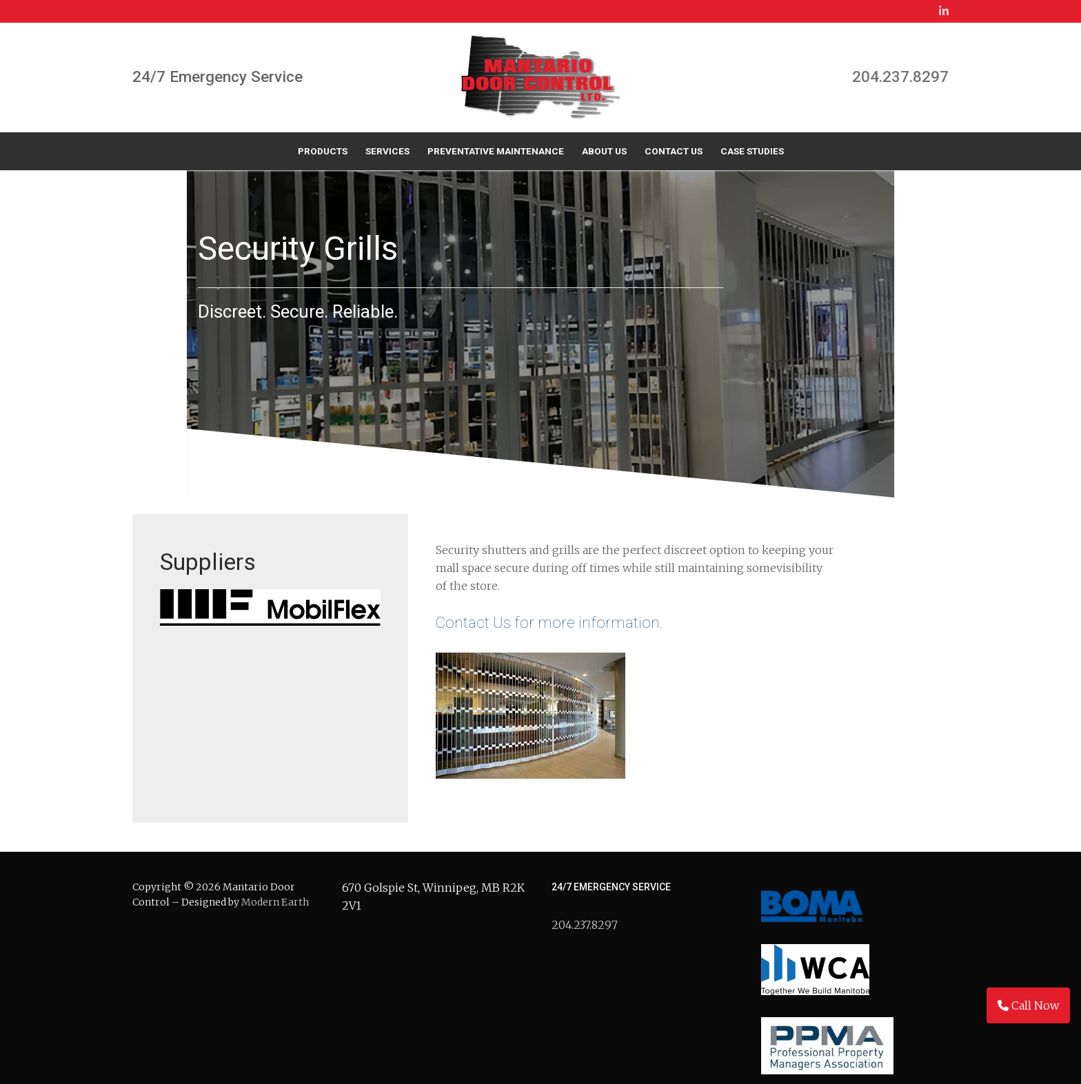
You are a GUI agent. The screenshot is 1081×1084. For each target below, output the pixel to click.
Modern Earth (275, 885)
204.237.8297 (900, 77)
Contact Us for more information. (546, 604)
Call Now (1028, 1005)
